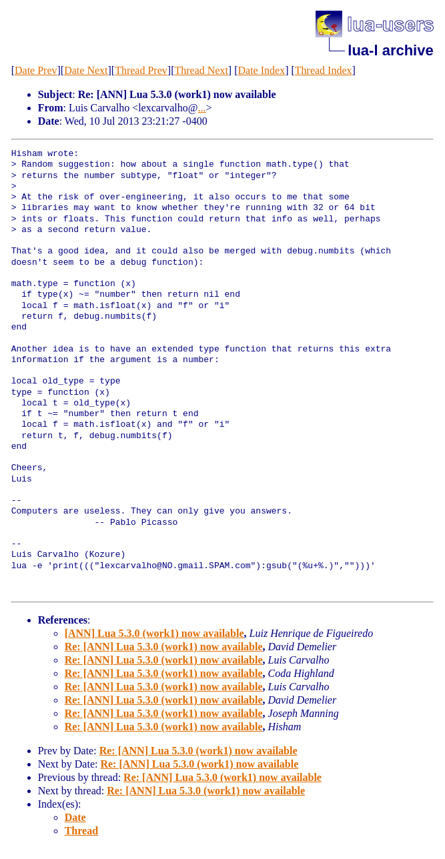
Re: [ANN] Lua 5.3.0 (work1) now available (164, 646)
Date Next (85, 70)
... (202, 107)
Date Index (262, 70)
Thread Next (201, 70)
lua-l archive (390, 50)
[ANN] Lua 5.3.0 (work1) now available (154, 633)
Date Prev (36, 70)
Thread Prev (141, 70)
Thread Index (323, 70)
